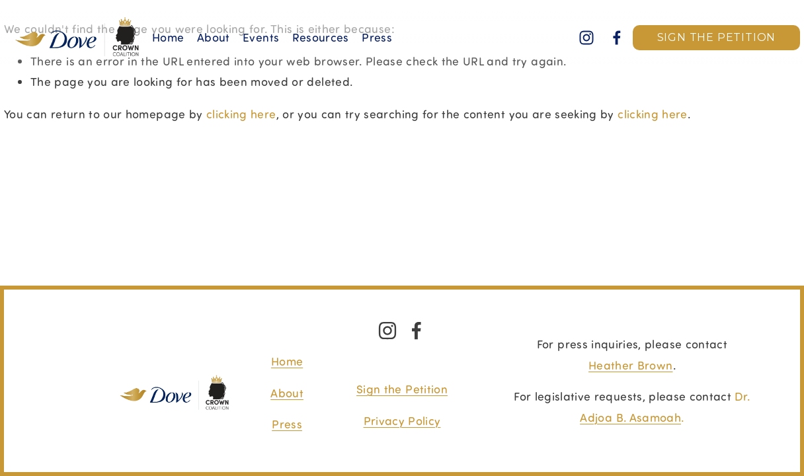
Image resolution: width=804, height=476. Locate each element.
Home (168, 37)
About (213, 37)
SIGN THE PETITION (716, 37)
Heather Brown (630, 365)
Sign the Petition (402, 388)
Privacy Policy (402, 420)
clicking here (241, 113)
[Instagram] (586, 37)
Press (287, 423)
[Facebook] (616, 37)
